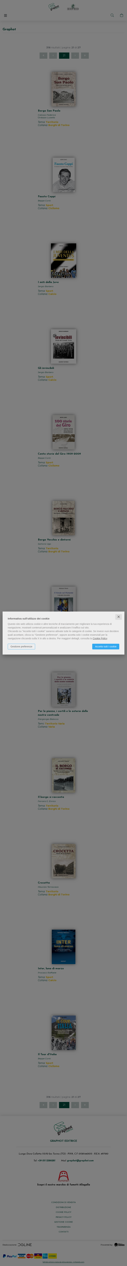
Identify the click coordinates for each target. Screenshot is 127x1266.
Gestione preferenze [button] (21, 646)
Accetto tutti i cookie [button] (106, 646)
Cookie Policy (100, 638)
